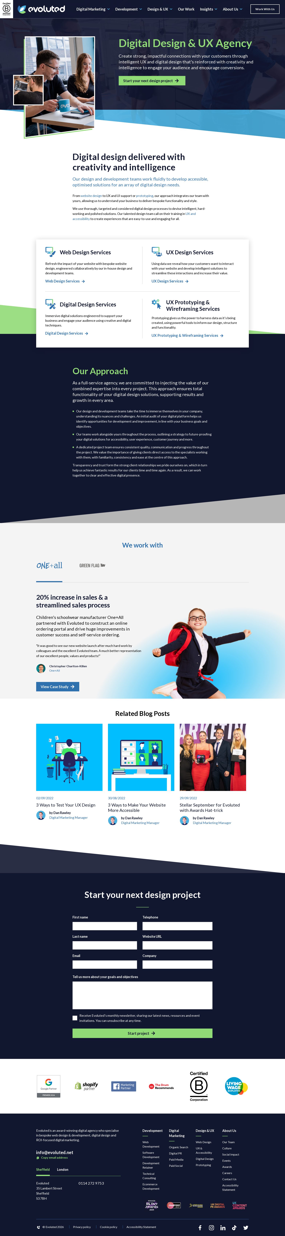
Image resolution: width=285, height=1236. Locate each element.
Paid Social (176, 1167)
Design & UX (160, 9)
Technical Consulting (149, 1178)
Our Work (186, 9)
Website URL (152, 939)
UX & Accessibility (204, 1152)
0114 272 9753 (91, 1185)
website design (91, 196)
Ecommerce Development (150, 1188)
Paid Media (176, 1161)
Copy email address (52, 1160)
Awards (227, 1168)
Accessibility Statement (230, 1189)
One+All (54, 672)
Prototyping (203, 1167)
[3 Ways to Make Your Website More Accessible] (141, 776)
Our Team (228, 1144)
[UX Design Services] (196, 266)
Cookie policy (108, 1229)
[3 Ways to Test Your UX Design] (69, 776)
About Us (232, 9)
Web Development (150, 1146)
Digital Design (205, 1160)
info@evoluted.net (54, 1154)
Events (226, 1162)
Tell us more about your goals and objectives (105, 979)
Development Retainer (150, 1167)
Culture (227, 1150)
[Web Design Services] (89, 266)
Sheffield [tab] (43, 1172)
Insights (208, 9)
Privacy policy (82, 1229)
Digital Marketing (93, 9)
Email (76, 958)
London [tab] (62, 1172)
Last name (80, 939)
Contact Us (229, 1181)
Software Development (150, 1157)
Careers (227, 1175)
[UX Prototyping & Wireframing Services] (196, 319)
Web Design (203, 1144)
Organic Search (178, 1149)
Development (128, 9)
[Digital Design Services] (89, 318)
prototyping (144, 196)
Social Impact (230, 1156)
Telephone (150, 919)
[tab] (49, 570)
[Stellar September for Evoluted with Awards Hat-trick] (213, 776)
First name (80, 919)
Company (149, 958)
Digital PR (175, 1155)
